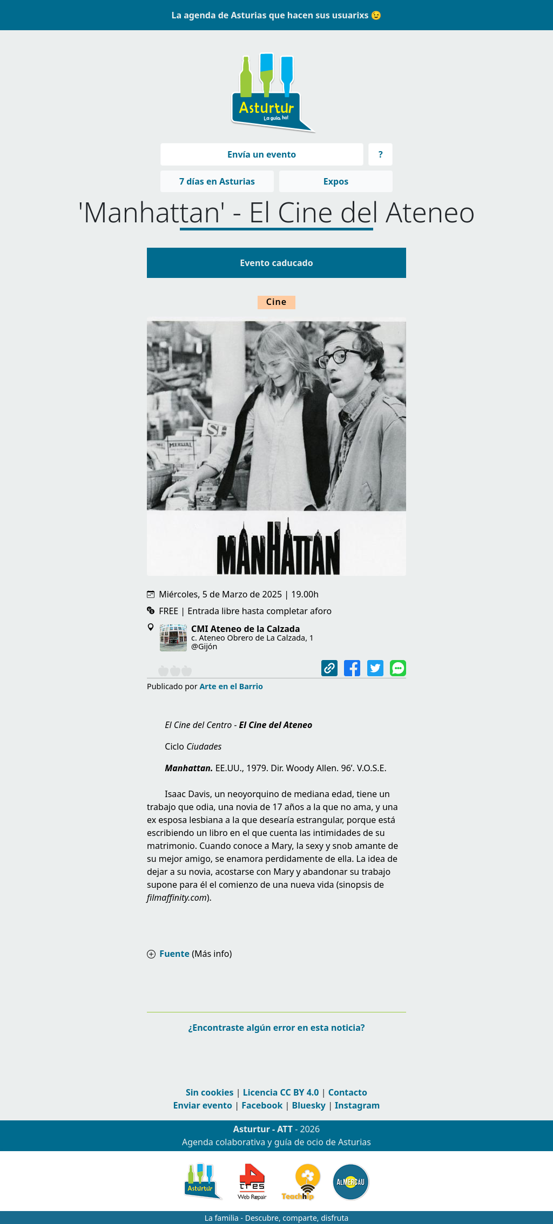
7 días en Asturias (217, 181)
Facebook (261, 1105)
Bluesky (309, 1105)
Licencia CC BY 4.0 (281, 1092)
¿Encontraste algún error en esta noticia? (276, 1027)
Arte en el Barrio (231, 686)
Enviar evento (202, 1105)
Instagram (357, 1105)
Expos (335, 181)
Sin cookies (210, 1092)
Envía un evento (261, 154)
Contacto (347, 1092)
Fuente (174, 954)
